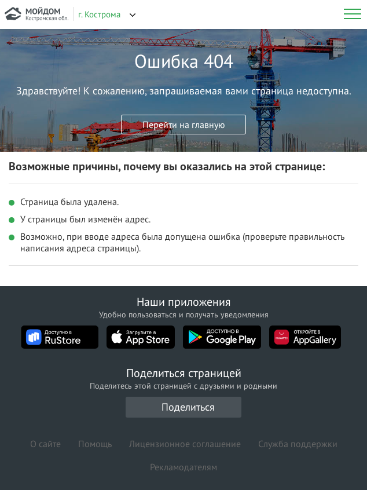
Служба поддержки (297, 443)
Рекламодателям (183, 467)
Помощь (95, 443)
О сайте (45, 443)
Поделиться (188, 407)
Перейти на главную (183, 124)
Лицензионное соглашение (185, 443)
